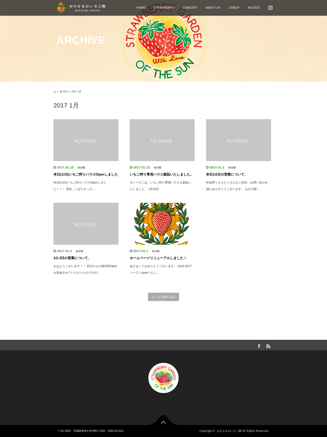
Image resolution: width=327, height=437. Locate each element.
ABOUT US (213, 7)
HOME (141, 7)
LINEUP (234, 7)
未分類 (81, 167)
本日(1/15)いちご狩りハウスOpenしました (85, 174)
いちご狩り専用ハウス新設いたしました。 (161, 174)
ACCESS (254, 7)
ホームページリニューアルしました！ (158, 258)
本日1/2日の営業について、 (227, 174)
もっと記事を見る (163, 297)
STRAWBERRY (164, 7)
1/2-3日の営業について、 (72, 258)
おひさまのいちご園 (229, 430)
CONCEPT (190, 7)
